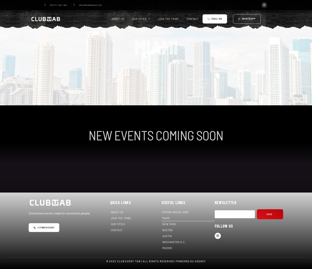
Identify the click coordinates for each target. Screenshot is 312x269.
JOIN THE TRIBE (168, 19)
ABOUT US (117, 19)
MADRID (167, 248)
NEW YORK (169, 224)
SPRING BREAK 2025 (175, 212)
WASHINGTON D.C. (174, 242)
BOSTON (167, 230)
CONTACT (193, 19)
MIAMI (166, 218)
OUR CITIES (141, 19)
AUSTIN (167, 236)
